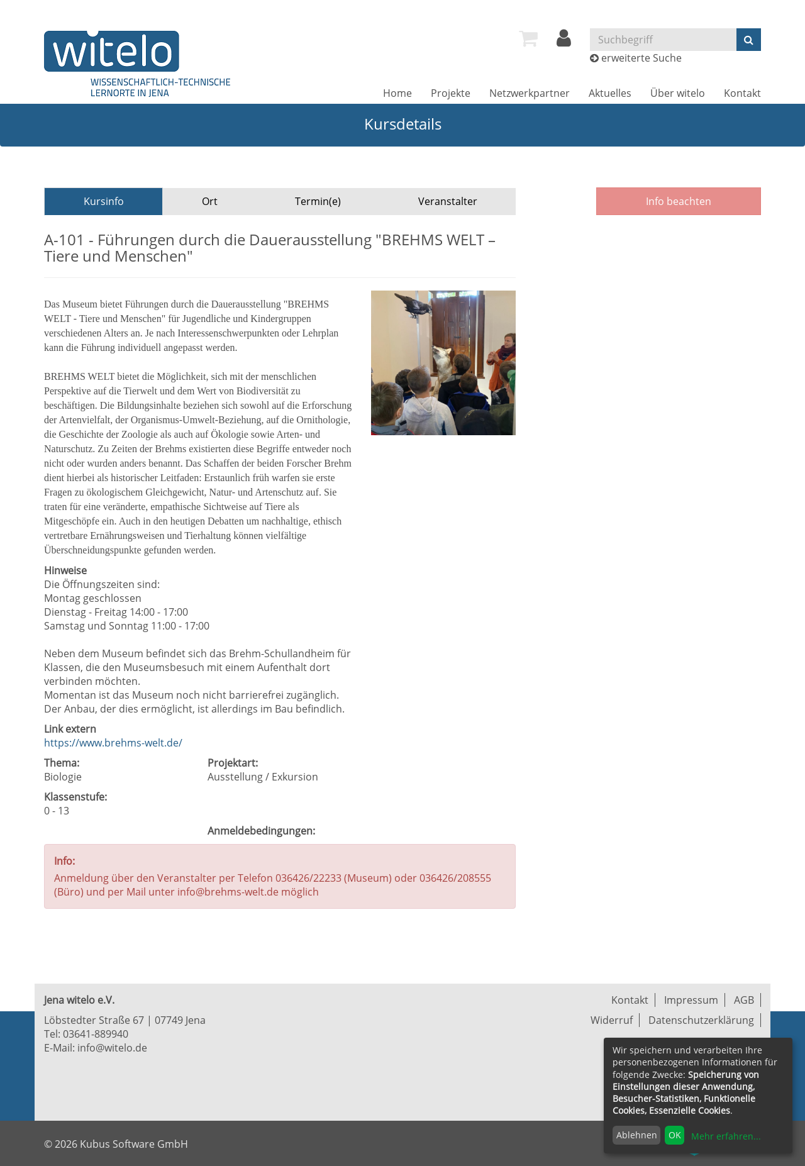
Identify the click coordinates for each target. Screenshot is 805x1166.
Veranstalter (447, 201)
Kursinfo (104, 201)
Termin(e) (318, 201)
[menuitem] (528, 38)
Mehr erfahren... (726, 1136)
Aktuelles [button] (610, 93)
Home (397, 93)
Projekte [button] (450, 93)
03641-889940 (95, 1034)
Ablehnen (636, 1135)
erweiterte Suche (641, 58)
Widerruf (612, 1020)
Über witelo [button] (677, 93)
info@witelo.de (112, 1048)
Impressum (691, 1000)
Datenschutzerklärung (701, 1020)
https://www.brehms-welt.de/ (113, 743)
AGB (744, 1000)
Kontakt (742, 93)
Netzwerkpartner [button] (529, 93)
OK (675, 1135)
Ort (210, 201)
